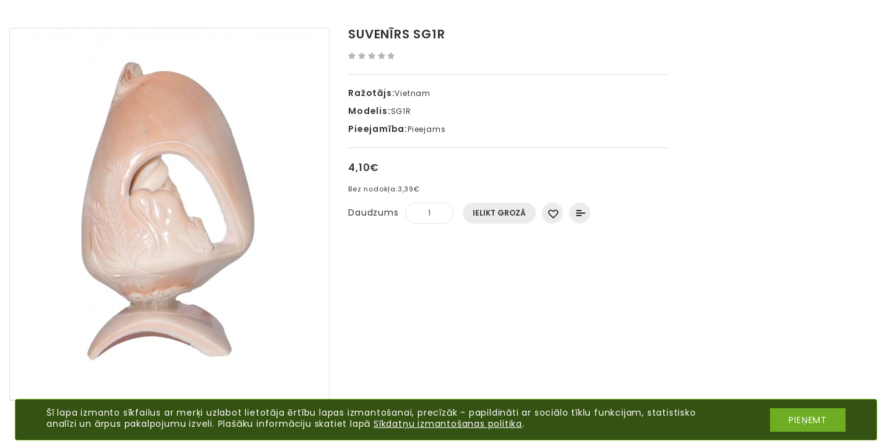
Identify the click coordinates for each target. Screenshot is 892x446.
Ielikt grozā (499, 213)
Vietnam (413, 93)
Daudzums (373, 212)
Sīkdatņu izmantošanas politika (448, 424)
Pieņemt (808, 420)
